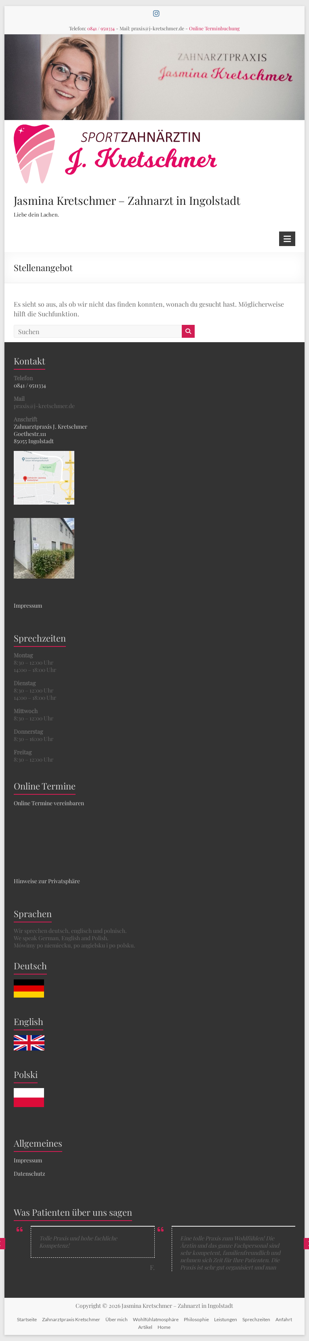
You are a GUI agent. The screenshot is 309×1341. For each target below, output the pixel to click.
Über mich (116, 1319)
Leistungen (225, 1319)
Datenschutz (29, 1173)
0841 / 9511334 (101, 28)
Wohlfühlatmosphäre (156, 1319)
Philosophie (196, 1319)
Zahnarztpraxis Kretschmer (71, 1319)
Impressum (28, 605)
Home (164, 1327)
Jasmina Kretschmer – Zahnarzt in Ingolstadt (127, 200)
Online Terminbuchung (214, 28)
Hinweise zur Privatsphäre (47, 881)
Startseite (27, 1319)
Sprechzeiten (256, 1319)
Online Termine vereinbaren (49, 803)
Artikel (145, 1327)
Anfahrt (283, 1319)
